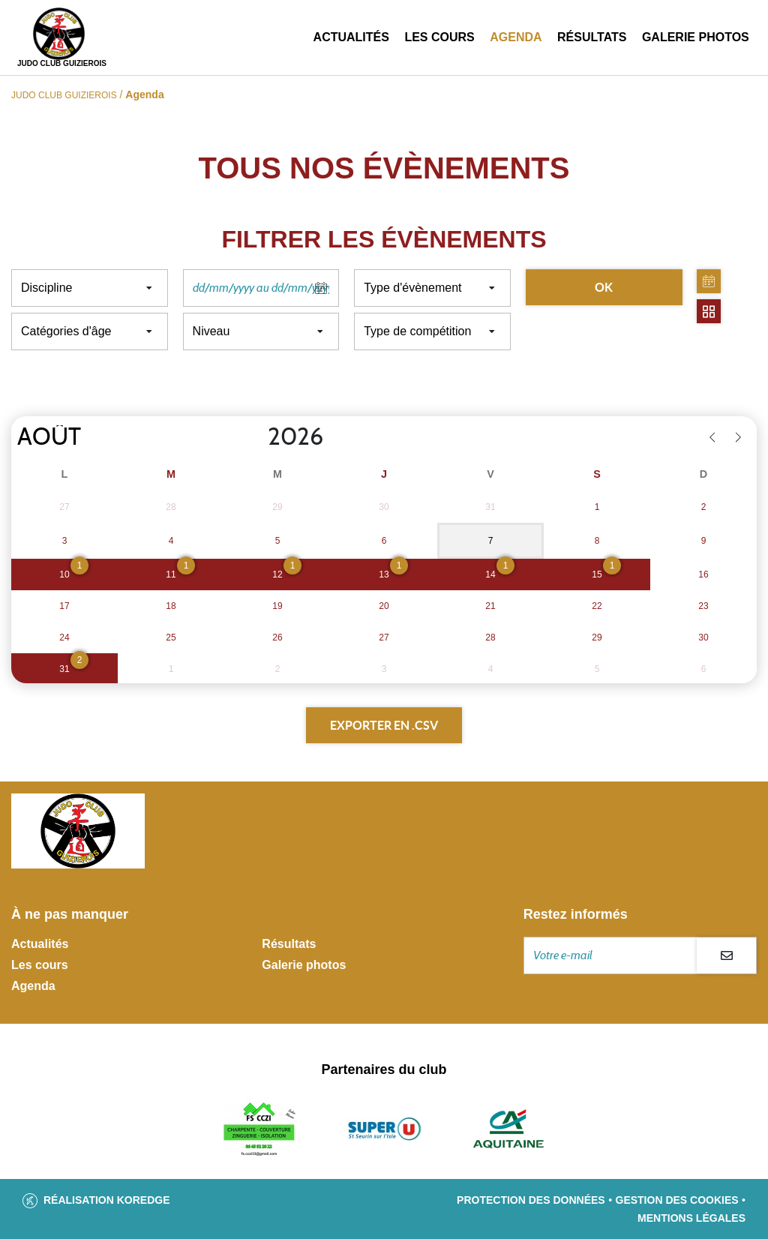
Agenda (516, 37)
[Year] (255, 437)
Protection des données (531, 1200)
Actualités (351, 37)
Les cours (439, 37)
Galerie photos (695, 37)
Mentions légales (692, 1218)
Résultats (591, 37)
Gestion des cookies (677, 1200)
